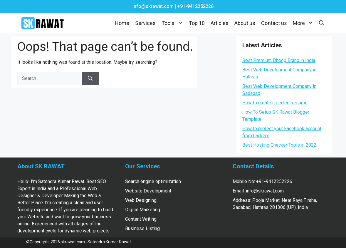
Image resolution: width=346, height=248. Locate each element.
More (304, 23)
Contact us (274, 23)
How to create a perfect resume (275, 102)
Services (145, 23)
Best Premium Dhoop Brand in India (278, 60)
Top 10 (197, 23)
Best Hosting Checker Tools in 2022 (279, 145)
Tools (174, 23)
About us (244, 23)
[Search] (90, 78)
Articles (220, 23)
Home (122, 23)
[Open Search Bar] (321, 23)
